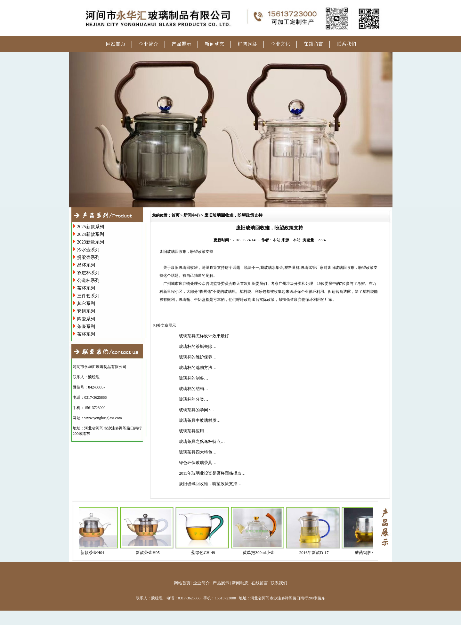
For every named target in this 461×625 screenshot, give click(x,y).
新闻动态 (240, 583)
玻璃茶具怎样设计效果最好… (206, 335)
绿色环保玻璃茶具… (197, 462)
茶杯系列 (86, 288)
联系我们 (279, 583)
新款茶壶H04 (96, 552)
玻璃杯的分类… (193, 399)
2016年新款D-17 (317, 552)
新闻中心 (191, 215)
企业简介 (201, 583)
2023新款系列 (90, 242)
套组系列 (86, 311)
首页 (175, 215)
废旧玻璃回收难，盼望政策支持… (210, 483)
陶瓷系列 (86, 319)
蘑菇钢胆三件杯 (372, 552)
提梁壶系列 (88, 257)
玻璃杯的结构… (193, 388)
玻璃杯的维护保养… (197, 357)
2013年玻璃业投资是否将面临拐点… (212, 473)
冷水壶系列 (88, 249)
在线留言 (259, 583)
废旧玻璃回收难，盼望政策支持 (233, 215)
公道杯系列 (88, 280)
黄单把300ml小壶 (262, 552)
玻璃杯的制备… (193, 378)
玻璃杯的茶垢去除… (197, 346)
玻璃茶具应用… (193, 431)
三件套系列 (88, 295)
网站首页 (182, 583)
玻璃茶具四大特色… (197, 452)
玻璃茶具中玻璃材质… (200, 420)
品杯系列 (86, 265)
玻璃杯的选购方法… (197, 367)
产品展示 (221, 583)
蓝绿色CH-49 (206, 552)
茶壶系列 (86, 326)
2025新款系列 (90, 226)
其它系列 (86, 303)
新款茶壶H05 (151, 552)
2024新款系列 (90, 234)
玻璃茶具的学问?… (196, 409)
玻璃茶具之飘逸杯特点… (202, 441)
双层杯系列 (88, 272)
